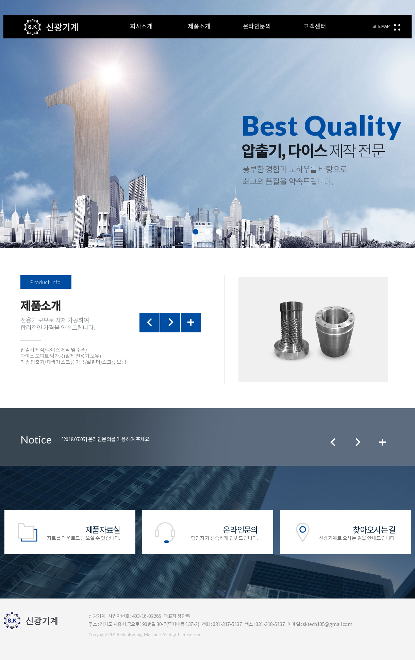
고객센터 (314, 26)
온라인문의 (257, 26)
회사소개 (141, 26)
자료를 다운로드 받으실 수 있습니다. (70, 533)
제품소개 (199, 26)
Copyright (97, 635)
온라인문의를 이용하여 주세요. (105, 439)
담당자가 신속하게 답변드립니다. (207, 533)
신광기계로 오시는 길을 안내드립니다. (345, 533)
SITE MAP (380, 26)
